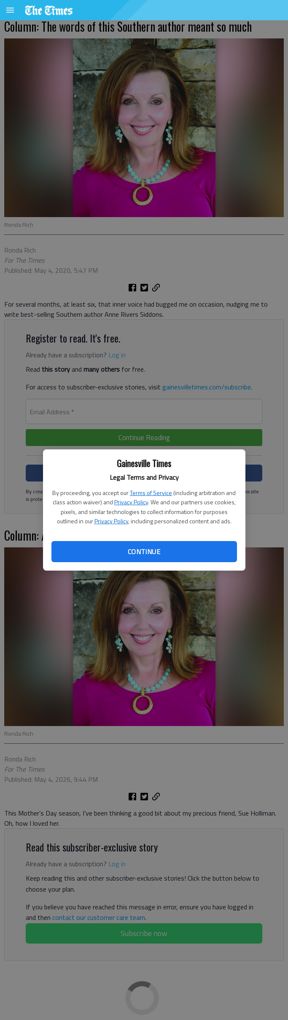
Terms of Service (151, 492)
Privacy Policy (131, 502)
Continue (144, 552)
